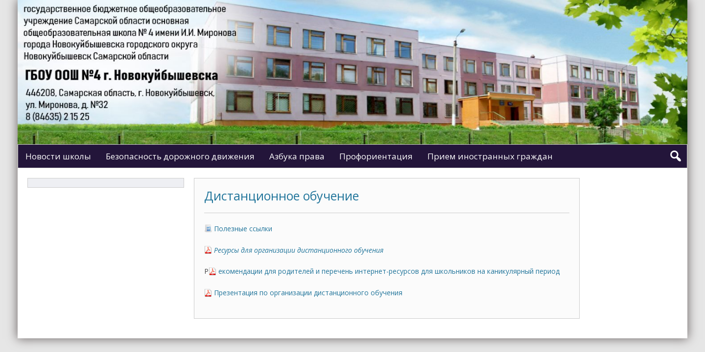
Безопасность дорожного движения (180, 156)
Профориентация (376, 156)
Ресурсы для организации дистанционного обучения (298, 250)
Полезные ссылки (243, 228)
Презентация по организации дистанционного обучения (308, 292)
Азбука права (297, 156)
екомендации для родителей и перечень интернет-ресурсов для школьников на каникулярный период (389, 271)
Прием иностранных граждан (490, 156)
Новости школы (58, 156)
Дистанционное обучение (281, 195)
